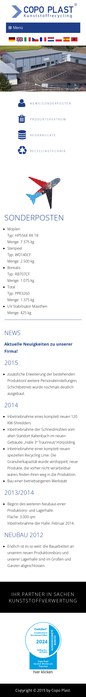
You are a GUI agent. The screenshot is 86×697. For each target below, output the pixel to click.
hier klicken (43, 648)
